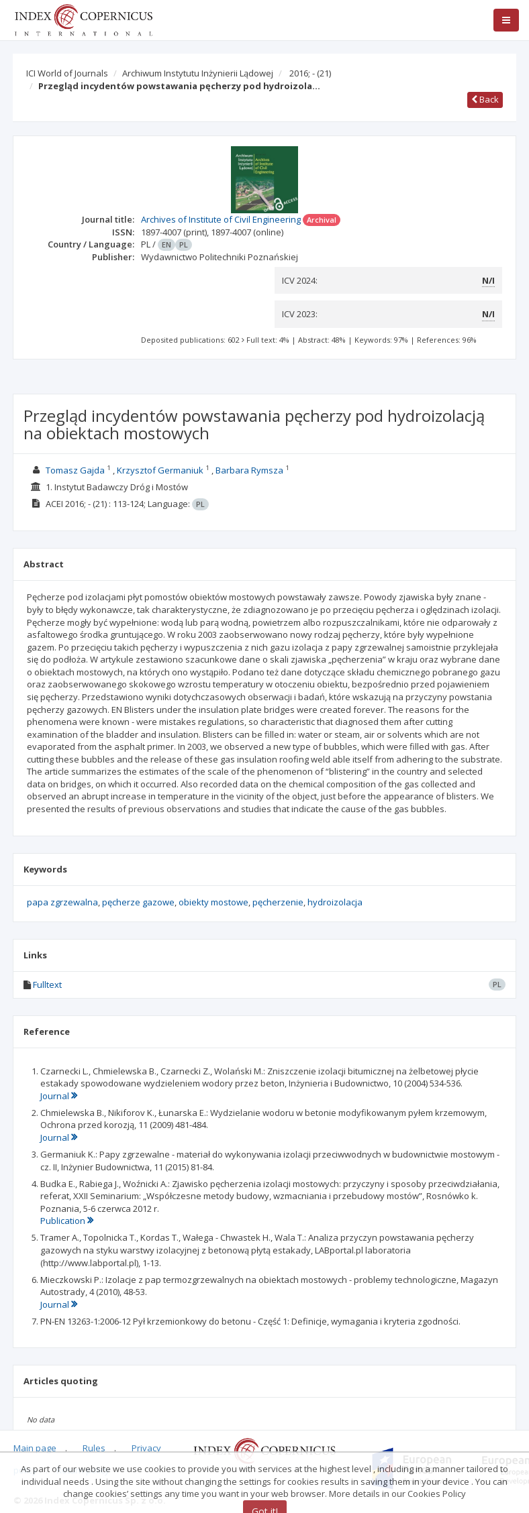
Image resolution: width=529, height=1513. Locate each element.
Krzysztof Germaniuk (160, 470)
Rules (94, 1448)
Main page (34, 1448)
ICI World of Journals (67, 73)
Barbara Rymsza (249, 470)
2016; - (310, 73)
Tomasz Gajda (75, 470)
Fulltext (47, 984)
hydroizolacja (335, 902)
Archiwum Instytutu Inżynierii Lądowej (197, 73)
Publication (66, 1221)
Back (485, 99)
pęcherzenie (277, 902)
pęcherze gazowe (138, 902)
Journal (58, 1096)
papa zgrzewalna (62, 902)
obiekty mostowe (213, 902)
